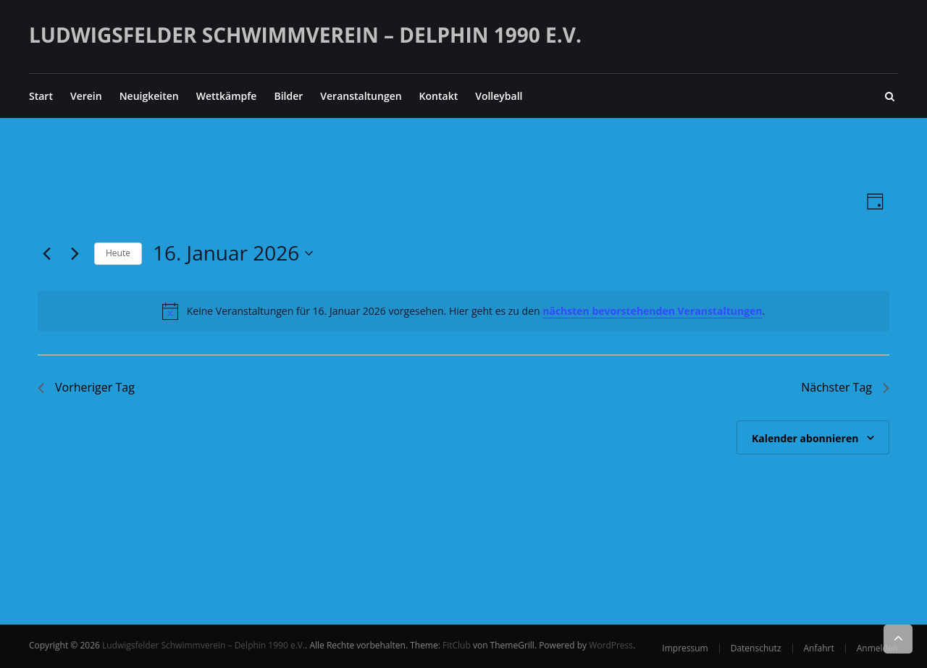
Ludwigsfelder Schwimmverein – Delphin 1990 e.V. (305, 34)
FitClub (456, 645)
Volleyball (498, 96)
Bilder (288, 96)
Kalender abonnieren (805, 438)
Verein (86, 96)
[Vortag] (46, 253)
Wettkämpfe (226, 96)
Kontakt (438, 96)
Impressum (685, 648)
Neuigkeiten (149, 96)
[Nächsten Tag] (74, 253)
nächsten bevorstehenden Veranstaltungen (652, 311)
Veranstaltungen (360, 96)
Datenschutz (756, 648)
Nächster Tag (845, 387)
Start (41, 96)
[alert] (463, 311)
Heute (118, 253)
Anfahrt (819, 648)
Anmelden (877, 648)
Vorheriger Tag (86, 387)
